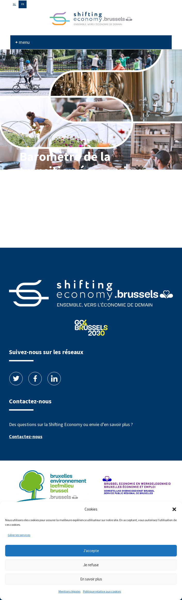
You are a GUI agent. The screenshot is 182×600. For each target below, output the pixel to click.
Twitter (16, 378)
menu (24, 42)
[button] (174, 509)
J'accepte (91, 550)
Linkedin (54, 378)
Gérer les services (19, 535)
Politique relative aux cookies (102, 591)
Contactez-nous (25, 436)
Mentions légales (69, 591)
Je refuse (91, 564)
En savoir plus (91, 579)
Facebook (35, 378)
